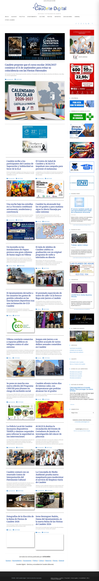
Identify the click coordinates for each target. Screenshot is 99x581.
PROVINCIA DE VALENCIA (76, 376)
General (39, 221)
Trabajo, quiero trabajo (79, 245)
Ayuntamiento (9, 79)
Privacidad (67, 578)
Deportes (48, 560)
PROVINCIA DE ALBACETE (76, 372)
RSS (87, 578)
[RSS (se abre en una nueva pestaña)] (86, 23)
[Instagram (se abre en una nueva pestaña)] (81, 23)
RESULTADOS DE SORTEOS (76, 352)
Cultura (39, 268)
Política (10, 315)
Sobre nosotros (54, 578)
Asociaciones (11, 178)
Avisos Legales (74, 578)
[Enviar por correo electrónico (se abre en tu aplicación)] (88, 23)
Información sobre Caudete (77, 362)
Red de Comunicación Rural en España (82, 430)
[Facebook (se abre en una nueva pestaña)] (78, 23)
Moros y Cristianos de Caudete (77, 364)
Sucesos (10, 265)
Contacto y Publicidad (56, 579)
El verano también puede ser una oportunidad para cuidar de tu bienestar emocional (81, 210)
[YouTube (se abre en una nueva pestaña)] (83, 23)
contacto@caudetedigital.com (82, 422)
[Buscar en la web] (92, 23)
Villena (14, 265)
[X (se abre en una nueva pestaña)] (76, 23)
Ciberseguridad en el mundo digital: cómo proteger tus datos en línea (81, 389)
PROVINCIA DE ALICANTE (76, 374)
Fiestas (10, 530)
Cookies (61, 578)
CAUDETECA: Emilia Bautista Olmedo (81, 296)
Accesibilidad (82, 578)
